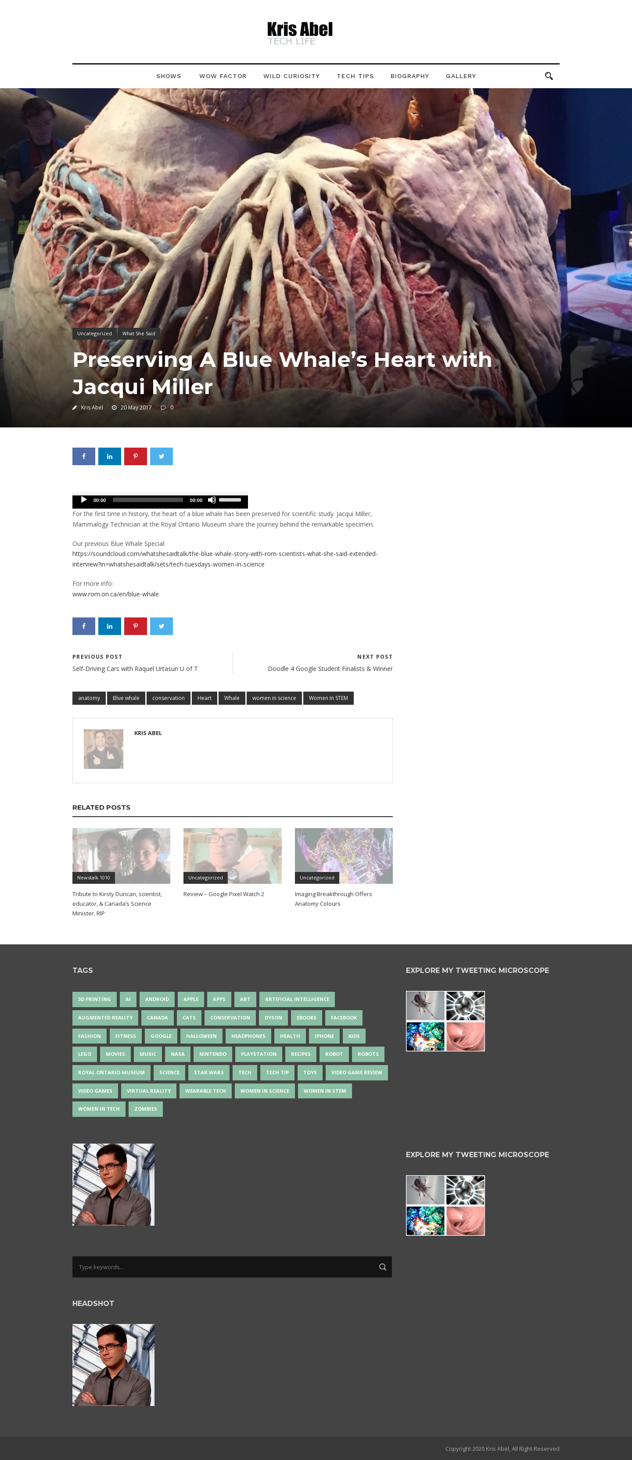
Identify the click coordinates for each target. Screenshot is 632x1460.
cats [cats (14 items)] (189, 1017)
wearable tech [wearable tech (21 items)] (205, 1090)
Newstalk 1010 (93, 877)
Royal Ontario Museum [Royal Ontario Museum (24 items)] (111, 1072)
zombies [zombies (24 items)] (145, 1108)
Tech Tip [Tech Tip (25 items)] (277, 1072)
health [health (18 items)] (290, 1036)
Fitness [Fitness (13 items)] (125, 1036)
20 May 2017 (136, 407)
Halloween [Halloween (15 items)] (201, 1036)
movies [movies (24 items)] (115, 1054)
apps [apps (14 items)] (219, 999)
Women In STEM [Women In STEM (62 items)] (325, 1090)
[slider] (148, 500)
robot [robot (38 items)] (334, 1054)
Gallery (461, 75)
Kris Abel (92, 407)
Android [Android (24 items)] (157, 999)
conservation (168, 698)
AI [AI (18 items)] (128, 999)
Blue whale (126, 698)
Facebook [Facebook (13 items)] (344, 1017)
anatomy (89, 698)
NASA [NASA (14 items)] (178, 1054)
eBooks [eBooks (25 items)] (306, 1017)
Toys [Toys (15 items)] (310, 1072)
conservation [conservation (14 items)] (230, 1017)
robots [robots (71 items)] (368, 1054)
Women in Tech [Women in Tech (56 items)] (99, 1108)
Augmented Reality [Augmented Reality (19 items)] (105, 1017)
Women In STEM (328, 698)
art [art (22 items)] (245, 999)
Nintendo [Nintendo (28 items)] (212, 1054)
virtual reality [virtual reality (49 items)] (149, 1090)
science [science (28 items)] (169, 1072)
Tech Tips (355, 75)
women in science (274, 698)
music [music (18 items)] (148, 1054)
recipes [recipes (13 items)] (301, 1054)
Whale (232, 698)
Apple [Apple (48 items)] (190, 999)
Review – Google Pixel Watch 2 (223, 894)
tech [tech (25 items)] (244, 1072)
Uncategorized (94, 333)
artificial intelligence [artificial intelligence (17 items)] (297, 999)
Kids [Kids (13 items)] (354, 1036)
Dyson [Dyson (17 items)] (273, 1017)
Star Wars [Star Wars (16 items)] (209, 1072)
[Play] (83, 499)
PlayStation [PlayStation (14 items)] (258, 1054)
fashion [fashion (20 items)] (89, 1036)
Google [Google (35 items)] (161, 1036)
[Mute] (212, 499)
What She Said (138, 333)
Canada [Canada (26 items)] (157, 1017)
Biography (410, 75)
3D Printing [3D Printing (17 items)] (94, 999)
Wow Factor (223, 75)
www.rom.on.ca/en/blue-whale (115, 594)
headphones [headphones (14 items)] (248, 1036)
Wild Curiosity (291, 75)
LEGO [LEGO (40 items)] (84, 1054)
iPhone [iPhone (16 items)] (324, 1036)
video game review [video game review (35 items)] (356, 1072)
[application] (160, 502)
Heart (205, 698)
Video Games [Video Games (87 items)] (95, 1090)
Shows (168, 75)
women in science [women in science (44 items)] (265, 1090)
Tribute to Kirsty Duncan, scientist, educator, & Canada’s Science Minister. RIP (117, 903)
